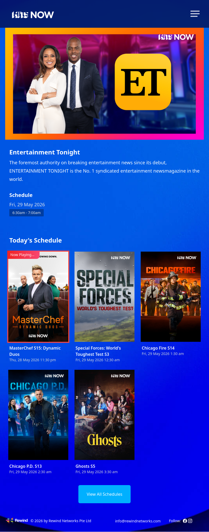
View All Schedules (104, 494)
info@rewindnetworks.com (138, 521)
